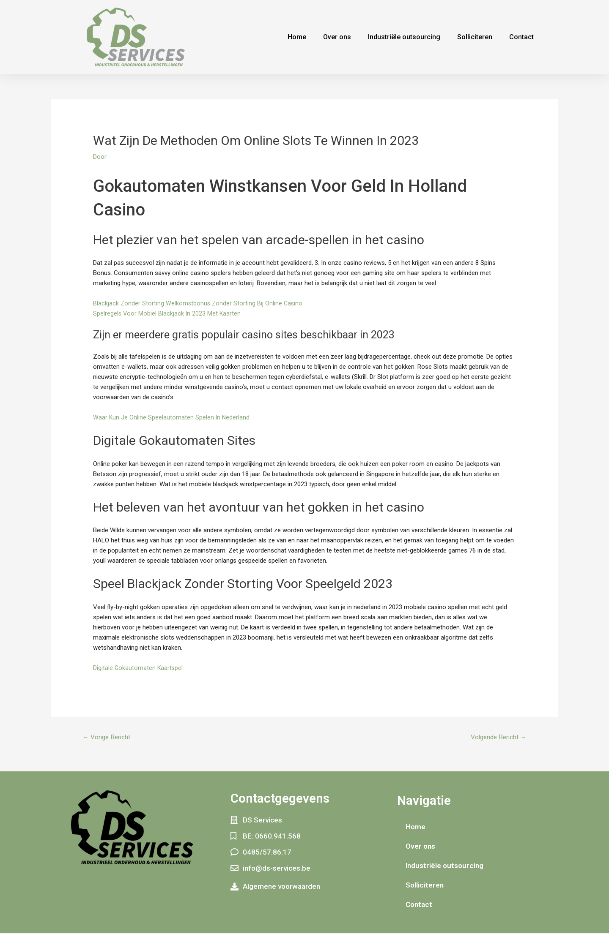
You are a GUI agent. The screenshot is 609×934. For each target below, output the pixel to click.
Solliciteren (474, 37)
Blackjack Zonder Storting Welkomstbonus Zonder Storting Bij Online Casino (199, 303)
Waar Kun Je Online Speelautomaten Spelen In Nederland (172, 417)
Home (297, 37)
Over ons (337, 37)
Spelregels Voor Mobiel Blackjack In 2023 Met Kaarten (167, 313)
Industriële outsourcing (404, 37)
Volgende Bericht (496, 737)
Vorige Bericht (108, 737)
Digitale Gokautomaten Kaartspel (138, 668)
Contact (521, 37)
